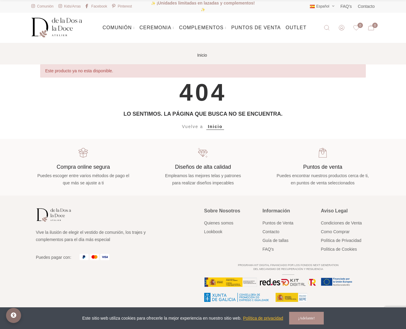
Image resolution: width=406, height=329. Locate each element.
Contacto (366, 6)
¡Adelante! (306, 318)
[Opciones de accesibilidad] (13, 315)
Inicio (215, 126)
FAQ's (346, 6)
